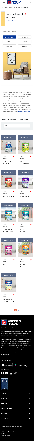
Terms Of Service (5, 435)
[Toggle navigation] (3, 2)
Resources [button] (16, 403)
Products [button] (16, 398)
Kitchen (24, 46)
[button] (31, 2)
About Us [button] (16, 413)
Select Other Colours (11, 20)
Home (2, 7)
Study (25, 41)
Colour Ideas (8, 7)
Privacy (3, 433)
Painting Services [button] (16, 408)
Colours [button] (16, 393)
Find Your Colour (17, 7)
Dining (9, 41)
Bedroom (25, 37)
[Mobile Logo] (14, 2)
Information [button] (16, 418)
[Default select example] (17, 126)
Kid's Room (9, 46)
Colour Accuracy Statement (8, 431)
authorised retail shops (23, 111)
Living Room (9, 37)
